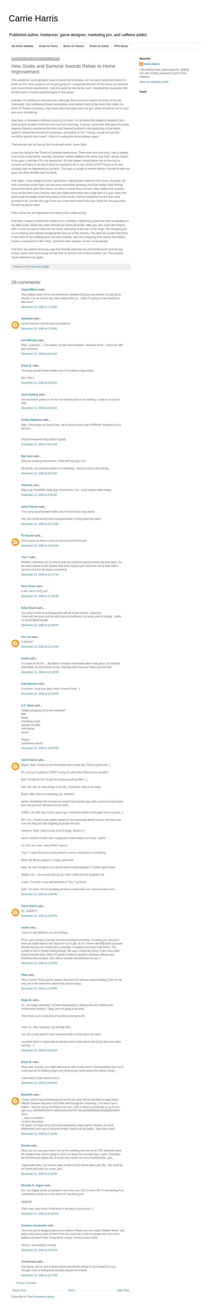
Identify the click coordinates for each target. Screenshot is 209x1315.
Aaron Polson (29, 506)
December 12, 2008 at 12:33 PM (40, 693)
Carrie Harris (33, 18)
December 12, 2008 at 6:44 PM (39, 1050)
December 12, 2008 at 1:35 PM (39, 988)
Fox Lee (26, 636)
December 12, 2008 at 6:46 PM (39, 1082)
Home (71, 1290)
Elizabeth (27, 1094)
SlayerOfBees (29, 289)
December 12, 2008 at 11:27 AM (39, 574)
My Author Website (23, 46)
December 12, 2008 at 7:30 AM (39, 328)
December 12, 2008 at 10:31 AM (39, 545)
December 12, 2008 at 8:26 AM (39, 408)
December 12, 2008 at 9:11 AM (39, 444)
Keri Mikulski (29, 340)
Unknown (27, 318)
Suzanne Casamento (34, 1225)
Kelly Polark (28, 607)
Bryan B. (26, 365)
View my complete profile (153, 81)
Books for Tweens (73, 46)
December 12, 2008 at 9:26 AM (39, 494)
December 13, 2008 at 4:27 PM (39, 1275)
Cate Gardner (29, 683)
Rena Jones (28, 586)
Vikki (24, 974)
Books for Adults (99, 46)
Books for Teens (48, 46)
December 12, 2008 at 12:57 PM (40, 748)
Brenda (25, 1145)
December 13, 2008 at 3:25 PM (39, 1250)
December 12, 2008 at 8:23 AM (39, 353)
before (79, 104)
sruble (25, 658)
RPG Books (121, 46)
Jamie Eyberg (29, 394)
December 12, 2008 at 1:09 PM (39, 894)
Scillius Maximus (31, 419)
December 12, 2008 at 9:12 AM (39, 473)
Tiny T (25, 557)
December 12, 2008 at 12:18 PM (40, 672)
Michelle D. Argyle (32, 1185)
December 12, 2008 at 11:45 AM (39, 596)
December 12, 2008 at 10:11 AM (39, 523)
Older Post (123, 1290)
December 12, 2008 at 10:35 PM (40, 1213)
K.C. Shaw (27, 705)
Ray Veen (27, 456)
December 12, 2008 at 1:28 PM (39, 963)
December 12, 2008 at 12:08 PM (40, 625)
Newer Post (19, 1290)
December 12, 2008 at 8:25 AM (39, 382)
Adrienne (26, 485)
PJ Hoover (27, 535)
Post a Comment (26, 1283)
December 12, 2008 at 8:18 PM (39, 1173)
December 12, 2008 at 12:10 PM (40, 646)
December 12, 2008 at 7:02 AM (39, 307)
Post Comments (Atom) (40, 1296)
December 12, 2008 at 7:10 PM (39, 1133)
